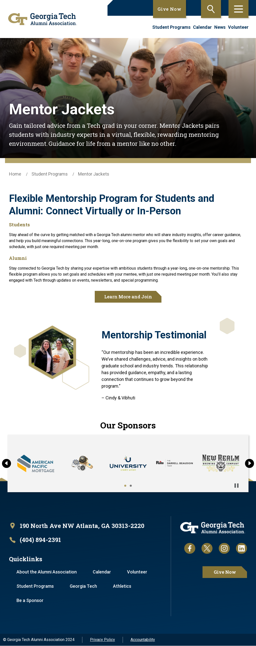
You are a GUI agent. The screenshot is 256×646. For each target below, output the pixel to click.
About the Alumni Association (47, 572)
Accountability (142, 639)
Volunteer (238, 27)
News (220, 27)
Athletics (123, 586)
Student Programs (171, 27)
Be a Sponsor (30, 600)
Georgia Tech (84, 586)
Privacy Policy (102, 639)
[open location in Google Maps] (77, 525)
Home (15, 174)
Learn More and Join (128, 297)
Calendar (202, 27)
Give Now (170, 9)
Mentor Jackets (93, 174)
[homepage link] (41, 19)
